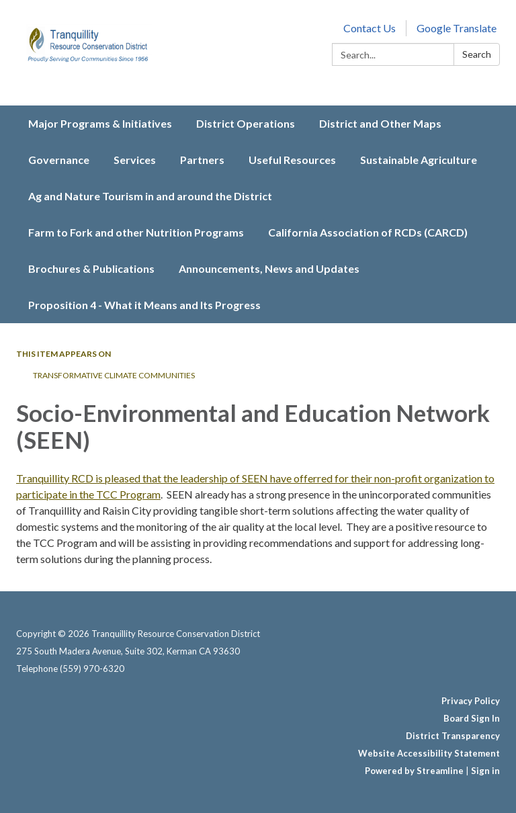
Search (476, 54)
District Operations (245, 123)
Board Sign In (471, 718)
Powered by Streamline (414, 770)
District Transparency (453, 735)
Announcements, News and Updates (269, 268)
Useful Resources (292, 159)
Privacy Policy (470, 700)
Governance (58, 159)
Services (135, 159)
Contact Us (369, 28)
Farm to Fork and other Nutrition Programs (136, 232)
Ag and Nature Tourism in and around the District (150, 195)
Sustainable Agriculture (418, 159)
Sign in (485, 770)
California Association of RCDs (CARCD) (368, 232)
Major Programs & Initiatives (100, 123)
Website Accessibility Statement (429, 753)
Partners (202, 159)
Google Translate (457, 28)
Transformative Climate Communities (114, 375)
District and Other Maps (380, 123)
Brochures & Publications (91, 268)
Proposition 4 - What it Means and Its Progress (144, 304)
